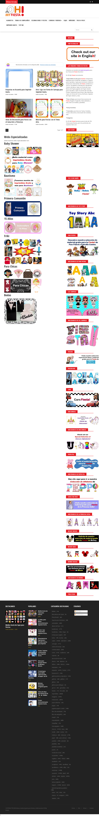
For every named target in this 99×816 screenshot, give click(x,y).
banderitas (55, 632)
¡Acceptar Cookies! (70, 809)
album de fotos (56, 626)
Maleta (53, 611)
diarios (54, 661)
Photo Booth (55, 617)
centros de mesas (56, 647)
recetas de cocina (56, 752)
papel (53, 738)
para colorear (63, 738)
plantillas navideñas (57, 747)
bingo (64, 632)
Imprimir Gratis (11, 25)
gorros (54, 688)
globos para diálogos (57, 685)
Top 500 (21, 25)
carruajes (54, 644)
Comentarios (79, 614)
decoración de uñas (57, 658)
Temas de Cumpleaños (22, 20)
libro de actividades (57, 711)
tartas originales (56, 782)
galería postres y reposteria (59, 676)
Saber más (82, 809)
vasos (53, 792)
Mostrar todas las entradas (48, 65)
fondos (64, 670)
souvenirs (54, 773)
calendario (64, 641)
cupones (54, 655)
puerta (53, 750)
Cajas (65, 20)
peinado (63, 741)
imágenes (54, 697)
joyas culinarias (56, 702)
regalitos (54, 758)
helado (54, 691)
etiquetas (54, 670)
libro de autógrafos (57, 714)
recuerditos (55, 755)
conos (53, 652)
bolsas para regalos (57, 635)
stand (64, 773)
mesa (63, 729)
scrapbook (55, 764)
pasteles (54, 741)
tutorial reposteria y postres (59, 788)
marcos (54, 729)
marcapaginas (55, 726)
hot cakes (62, 691)
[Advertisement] (34, 49)
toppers (54, 785)
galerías (54, 679)
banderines (55, 629)
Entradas (78, 611)
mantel (54, 717)
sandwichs (54, 761)
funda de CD (55, 673)
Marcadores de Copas (58, 614)
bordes (61, 638)
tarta (53, 779)
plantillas (54, 744)
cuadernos (63, 652)
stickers (54, 776)
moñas (62, 732)
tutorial (64, 785)
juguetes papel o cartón (58, 708)
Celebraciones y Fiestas (39, 20)
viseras (54, 795)
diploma (62, 661)
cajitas (53, 641)
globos (54, 682)
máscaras (63, 735)
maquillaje (54, 723)
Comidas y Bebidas (55, 20)
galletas (62, 679)
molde (53, 732)
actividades (55, 623)
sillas (64, 767)
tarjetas (63, 776)
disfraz (54, 664)
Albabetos (9, 20)
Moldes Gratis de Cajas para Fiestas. (15, 626)
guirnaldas (62, 688)
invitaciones (55, 699)
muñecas (54, 735)
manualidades (55, 720)
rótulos (63, 758)
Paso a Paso (81, 20)
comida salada (56, 649)
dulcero (63, 664)
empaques (55, 667)
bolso (53, 638)
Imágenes (72, 20)
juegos (53, 705)
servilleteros (55, 767)
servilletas (65, 764)
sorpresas (54, 770)
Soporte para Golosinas (58, 620)
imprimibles (55, 694)
